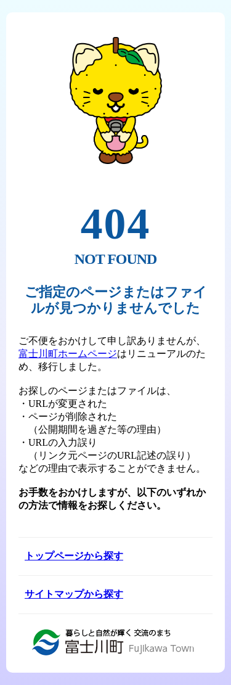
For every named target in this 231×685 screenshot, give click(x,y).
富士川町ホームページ (67, 353)
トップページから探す (74, 556)
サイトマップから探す (74, 594)
